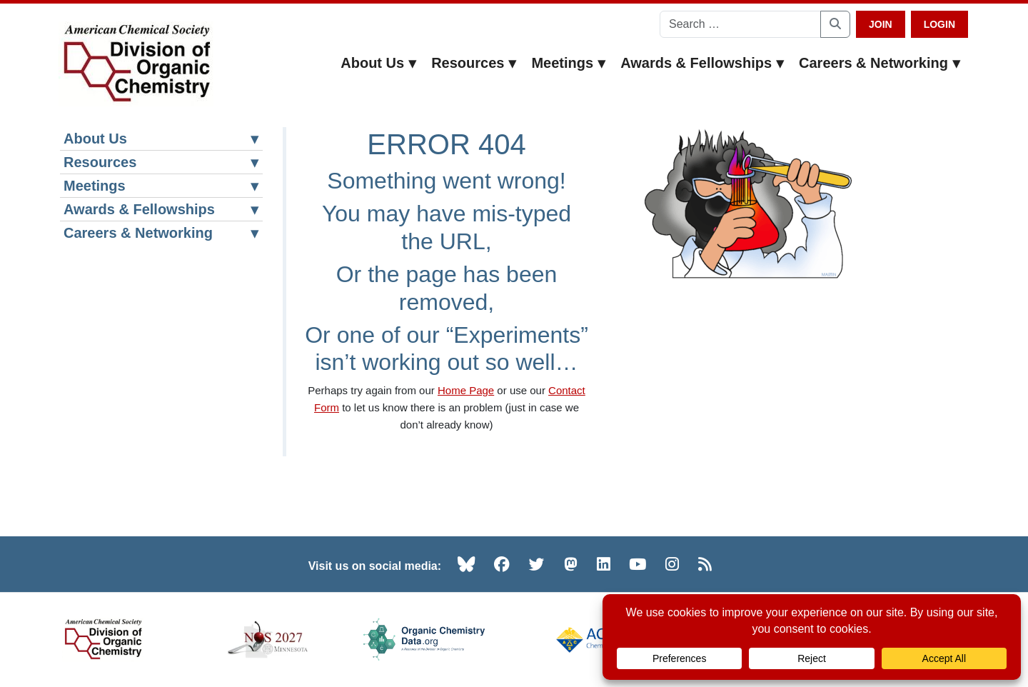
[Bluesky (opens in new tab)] (466, 564)
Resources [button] (474, 63)
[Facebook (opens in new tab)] (501, 564)
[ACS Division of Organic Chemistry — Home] (136, 63)
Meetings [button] (568, 63)
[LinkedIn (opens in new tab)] (603, 564)
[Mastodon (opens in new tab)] (570, 564)
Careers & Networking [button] (880, 63)
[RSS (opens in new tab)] (705, 564)
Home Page (466, 390)
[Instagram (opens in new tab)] (672, 564)
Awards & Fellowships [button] (702, 63)
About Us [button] (379, 63)
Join (880, 24)
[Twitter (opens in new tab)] (536, 564)
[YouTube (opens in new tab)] (637, 564)
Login (939, 24)
